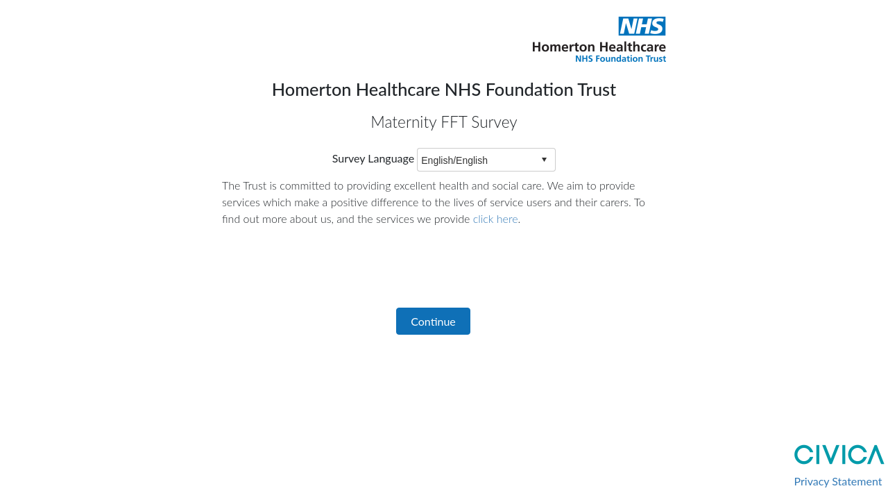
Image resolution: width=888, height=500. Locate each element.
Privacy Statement (838, 481)
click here (495, 218)
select (544, 160)
